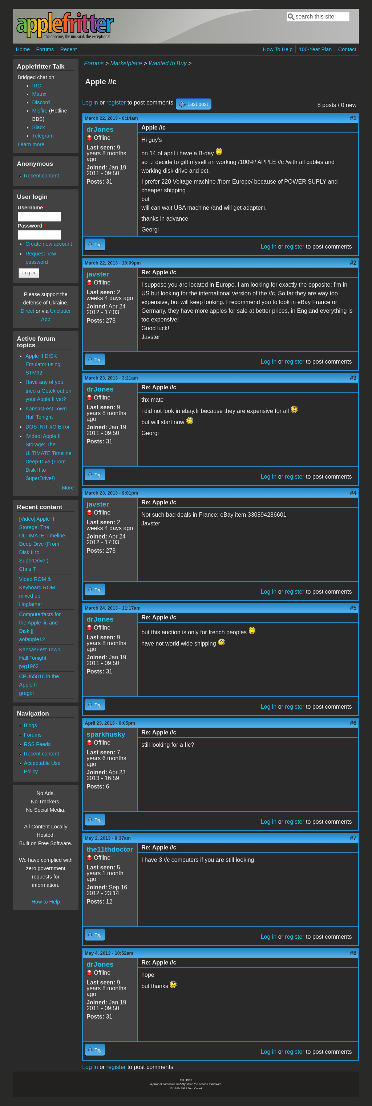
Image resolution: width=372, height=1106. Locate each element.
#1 (353, 118)
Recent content (41, 176)
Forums (45, 49)
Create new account (48, 244)
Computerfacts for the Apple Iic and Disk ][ (40, 622)
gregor (27, 693)
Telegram (43, 136)
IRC (36, 86)
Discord (41, 102)
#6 (353, 723)
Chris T (27, 569)
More (68, 488)
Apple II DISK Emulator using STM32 (42, 364)
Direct (28, 311)
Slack (38, 127)
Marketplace (126, 63)
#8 (353, 953)
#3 (353, 378)
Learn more (31, 144)
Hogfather (30, 604)
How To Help (277, 49)
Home (23, 49)
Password (32, 226)
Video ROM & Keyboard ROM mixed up (37, 587)
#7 (353, 838)
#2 (353, 263)
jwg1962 (29, 666)
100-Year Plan (315, 49)
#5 (353, 608)
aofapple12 (32, 639)
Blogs (30, 725)
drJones (100, 129)
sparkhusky (105, 734)
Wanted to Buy (168, 63)
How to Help (46, 902)
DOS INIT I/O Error (47, 427)
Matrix (39, 94)
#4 (353, 493)
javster (97, 274)
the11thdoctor (109, 849)
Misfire (40, 111)
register (116, 102)
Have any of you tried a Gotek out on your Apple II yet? (48, 390)
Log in (90, 102)
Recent (68, 49)
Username (32, 207)
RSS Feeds (37, 744)
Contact (347, 49)
